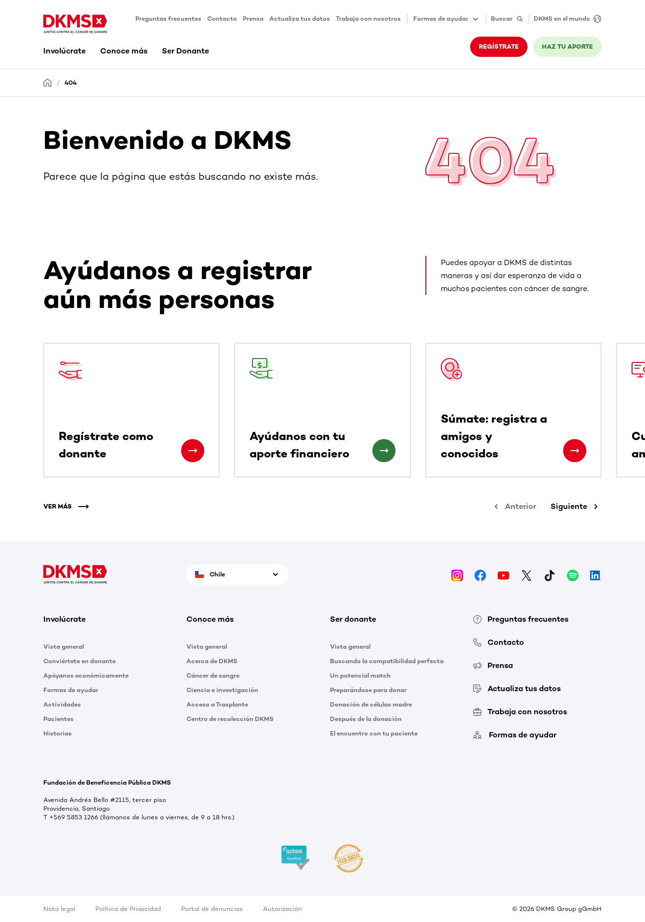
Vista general (63, 646)
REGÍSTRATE (499, 46)
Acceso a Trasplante (217, 704)
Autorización (282, 908)
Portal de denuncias (212, 908)
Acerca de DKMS (211, 661)
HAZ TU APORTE (567, 46)
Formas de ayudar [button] (446, 19)
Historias (57, 733)
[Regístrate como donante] (192, 450)
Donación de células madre (371, 704)
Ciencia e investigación (222, 690)
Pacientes (58, 718)
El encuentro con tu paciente (374, 733)
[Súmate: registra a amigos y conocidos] (574, 450)
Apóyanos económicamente (86, 675)
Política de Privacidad (128, 908)
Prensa (253, 18)
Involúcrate (64, 50)
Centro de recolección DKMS (230, 718)
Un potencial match (360, 675)
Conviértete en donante (79, 661)
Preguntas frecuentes (168, 18)
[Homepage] (47, 82)
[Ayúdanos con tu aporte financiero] (383, 450)
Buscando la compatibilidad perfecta (387, 661)
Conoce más (123, 50)
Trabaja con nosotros (368, 18)
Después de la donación (366, 718)
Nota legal (59, 908)
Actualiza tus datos (299, 18)
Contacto (222, 18)
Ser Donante (185, 50)
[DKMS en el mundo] (565, 19)
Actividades (62, 704)
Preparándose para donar (368, 690)
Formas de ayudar (70, 690)
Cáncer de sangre (212, 675)
